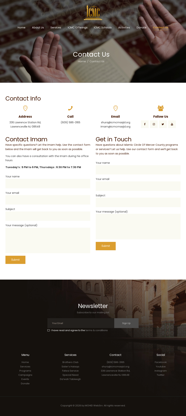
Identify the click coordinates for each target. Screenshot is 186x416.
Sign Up (126, 323)
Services (25, 366)
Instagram (161, 370)
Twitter (161, 375)
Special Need (70, 375)
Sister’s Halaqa (70, 366)
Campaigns (25, 375)
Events (25, 379)
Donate (25, 383)
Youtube (161, 366)
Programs (25, 370)
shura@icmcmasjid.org (115, 366)
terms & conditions (97, 330)
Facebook (161, 362)
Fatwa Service (70, 370)
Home (82, 61)
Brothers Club (70, 362)
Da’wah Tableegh (70, 379)
